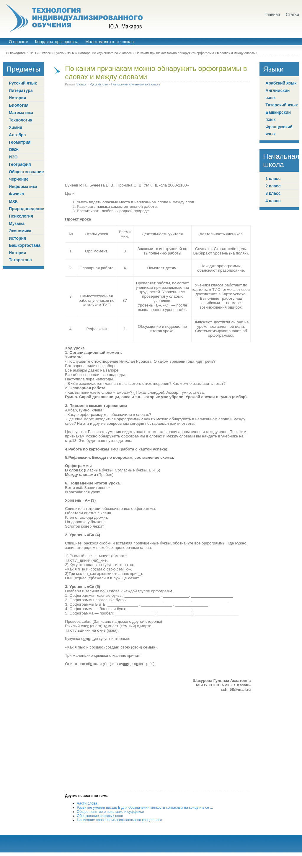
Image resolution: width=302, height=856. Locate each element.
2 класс (272, 186)
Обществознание (26, 171)
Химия (15, 127)
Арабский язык (280, 83)
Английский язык (277, 94)
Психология (21, 216)
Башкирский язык (278, 116)
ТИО (32, 53)
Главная (272, 14)
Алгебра (17, 134)
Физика (16, 194)
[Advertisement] (158, 135)
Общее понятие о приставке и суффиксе (110, 812)
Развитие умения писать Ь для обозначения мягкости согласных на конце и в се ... (145, 807)
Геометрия (20, 142)
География (20, 164)
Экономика (20, 230)
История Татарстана (20, 256)
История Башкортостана (24, 242)
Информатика (23, 186)
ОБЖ (14, 149)
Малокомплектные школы (109, 42)
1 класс (272, 178)
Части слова (87, 803)
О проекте (18, 42)
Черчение (19, 179)
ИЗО (13, 157)
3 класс (45, 53)
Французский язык (279, 130)
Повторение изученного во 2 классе (105, 53)
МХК (13, 201)
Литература (21, 90)
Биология (19, 105)
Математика (21, 112)
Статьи (292, 14)
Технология (20, 120)
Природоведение (26, 208)
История (17, 97)
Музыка (17, 223)
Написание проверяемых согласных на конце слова (119, 820)
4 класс (272, 200)
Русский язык (64, 53)
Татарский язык (281, 105)
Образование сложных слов (100, 816)
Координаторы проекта (56, 42)
